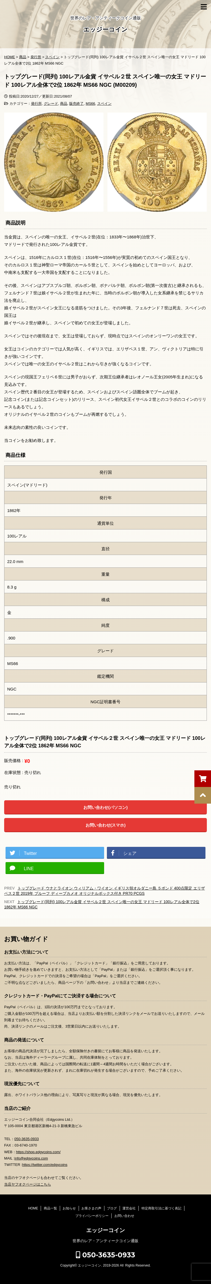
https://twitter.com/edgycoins (44, 1165)
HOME (33, 1208)
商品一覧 (50, 1208)
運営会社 (129, 1208)
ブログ (112, 1208)
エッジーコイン (105, 30)
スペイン (104, 103)
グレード (51, 103)
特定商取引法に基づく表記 (161, 1208)
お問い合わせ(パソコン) (105, 807)
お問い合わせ (124, 1216)
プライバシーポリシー (92, 1216)
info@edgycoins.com (31, 1158)
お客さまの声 (91, 1208)
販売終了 (76, 103)
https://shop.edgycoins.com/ (38, 1152)
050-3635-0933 (26, 1139)
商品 (63, 103)
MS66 (90, 103)
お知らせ (69, 1208)
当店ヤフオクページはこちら (27, 1184)
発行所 (36, 103)
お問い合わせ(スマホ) (106, 825)
